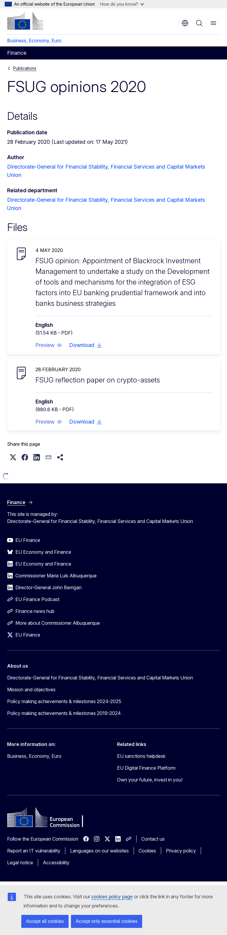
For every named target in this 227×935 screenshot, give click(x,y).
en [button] (185, 23)
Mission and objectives (31, 689)
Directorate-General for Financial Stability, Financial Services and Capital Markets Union (100, 678)
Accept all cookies (45, 921)
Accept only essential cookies (106, 921)
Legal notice (20, 862)
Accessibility (56, 862)
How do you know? (122, 4)
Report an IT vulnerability (33, 851)
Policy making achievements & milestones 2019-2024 (64, 713)
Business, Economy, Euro (34, 40)
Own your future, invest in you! (149, 780)
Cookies (147, 851)
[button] (48, 345)
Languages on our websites (99, 851)
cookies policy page (112, 896)
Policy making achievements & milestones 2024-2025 (64, 701)
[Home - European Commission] (25, 21)
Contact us (153, 839)
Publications (24, 68)
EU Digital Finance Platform (146, 768)
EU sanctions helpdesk (141, 756)
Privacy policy (181, 851)
